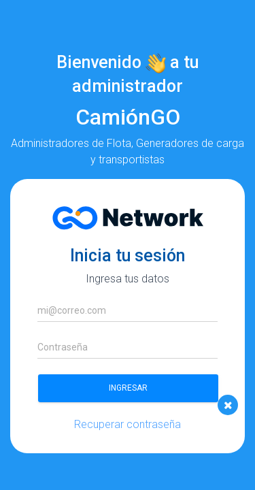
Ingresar (128, 388)
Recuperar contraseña (127, 424)
